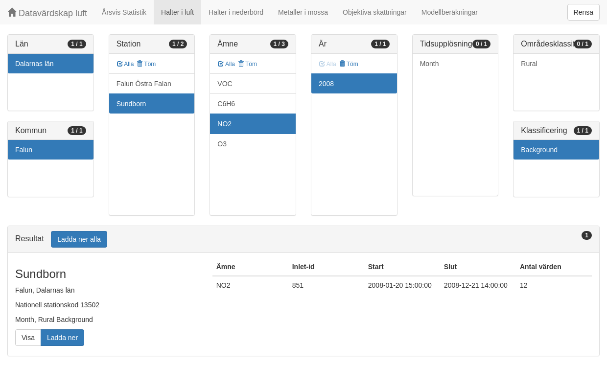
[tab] (303, 239)
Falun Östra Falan (144, 84)
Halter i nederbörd (236, 12)
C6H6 (226, 104)
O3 (222, 144)
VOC (224, 84)
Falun (23, 150)
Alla (125, 64)
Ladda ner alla (79, 239)
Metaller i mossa (303, 12)
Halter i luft (177, 12)
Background (539, 150)
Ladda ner (62, 338)
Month (429, 64)
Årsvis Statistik (124, 12)
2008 (326, 84)
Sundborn (131, 104)
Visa (28, 338)
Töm (146, 64)
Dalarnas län (34, 64)
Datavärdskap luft (47, 13)
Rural (529, 64)
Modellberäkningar (449, 12)
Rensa (583, 12)
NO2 (224, 124)
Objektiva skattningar (375, 12)
